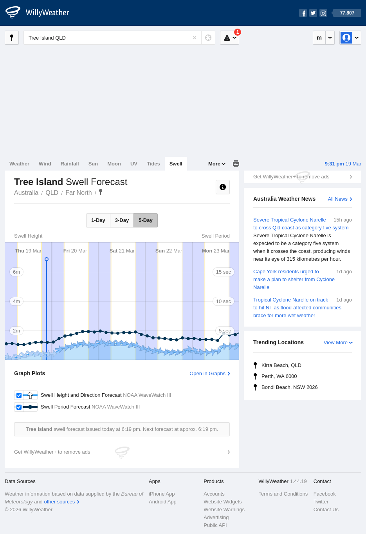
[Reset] (194, 38)
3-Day (122, 220)
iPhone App (162, 494)
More (214, 164)
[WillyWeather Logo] (41, 13)
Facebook (325, 494)
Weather (19, 164)
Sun (93, 164)
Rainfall (70, 164)
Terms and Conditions (283, 494)
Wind (45, 164)
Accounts (214, 494)
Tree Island (101, 192)
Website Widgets (223, 502)
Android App (163, 502)
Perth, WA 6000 (279, 376)
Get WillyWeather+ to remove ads (291, 177)
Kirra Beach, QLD (281, 365)
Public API (215, 525)
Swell (175, 164)
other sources (59, 502)
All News (338, 199)
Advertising (216, 517)
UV (133, 164)
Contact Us (326, 509)
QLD (51, 192)
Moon (114, 164)
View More (336, 342)
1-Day (98, 220)
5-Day (145, 220)
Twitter (321, 502)
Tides (153, 164)
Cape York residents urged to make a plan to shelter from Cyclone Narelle (302, 279)
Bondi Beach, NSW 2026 (289, 387)
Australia (26, 192)
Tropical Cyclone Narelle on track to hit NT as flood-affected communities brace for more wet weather (302, 307)
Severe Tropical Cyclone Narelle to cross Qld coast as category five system (302, 239)
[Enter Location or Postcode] (119, 38)
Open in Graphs (207, 373)
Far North (78, 192)
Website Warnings (224, 509)
